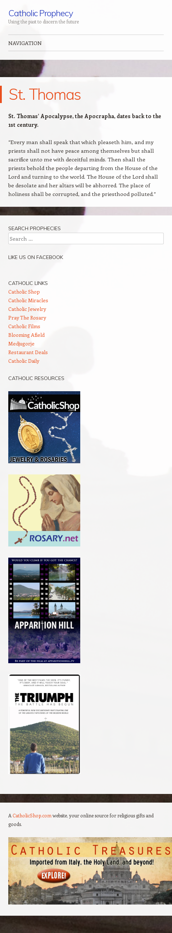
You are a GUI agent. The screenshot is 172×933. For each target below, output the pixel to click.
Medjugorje (21, 343)
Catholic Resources (36, 378)
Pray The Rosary (27, 317)
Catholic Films (24, 326)
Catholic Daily (23, 360)
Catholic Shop (24, 291)
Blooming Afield (26, 334)
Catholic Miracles (28, 300)
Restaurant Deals (28, 352)
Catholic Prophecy (40, 13)
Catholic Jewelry (27, 308)
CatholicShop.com (32, 815)
